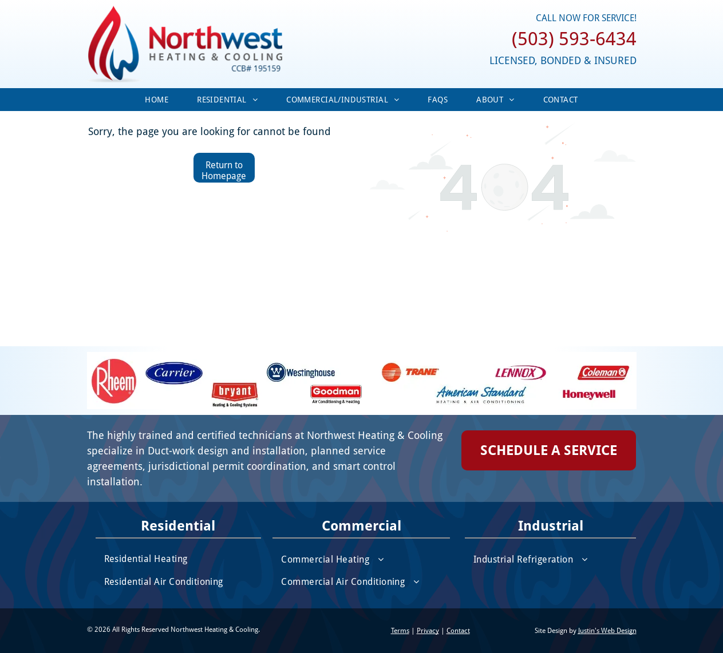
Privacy (428, 631)
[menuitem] (157, 99)
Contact (458, 631)
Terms (400, 631)
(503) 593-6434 (574, 39)
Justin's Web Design (607, 631)
